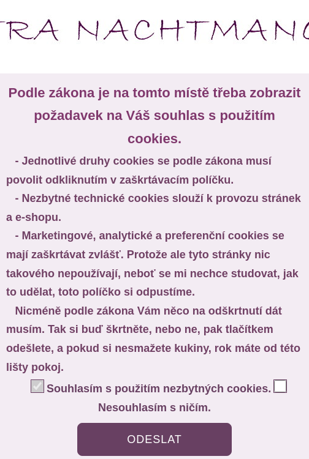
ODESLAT (154, 439)
